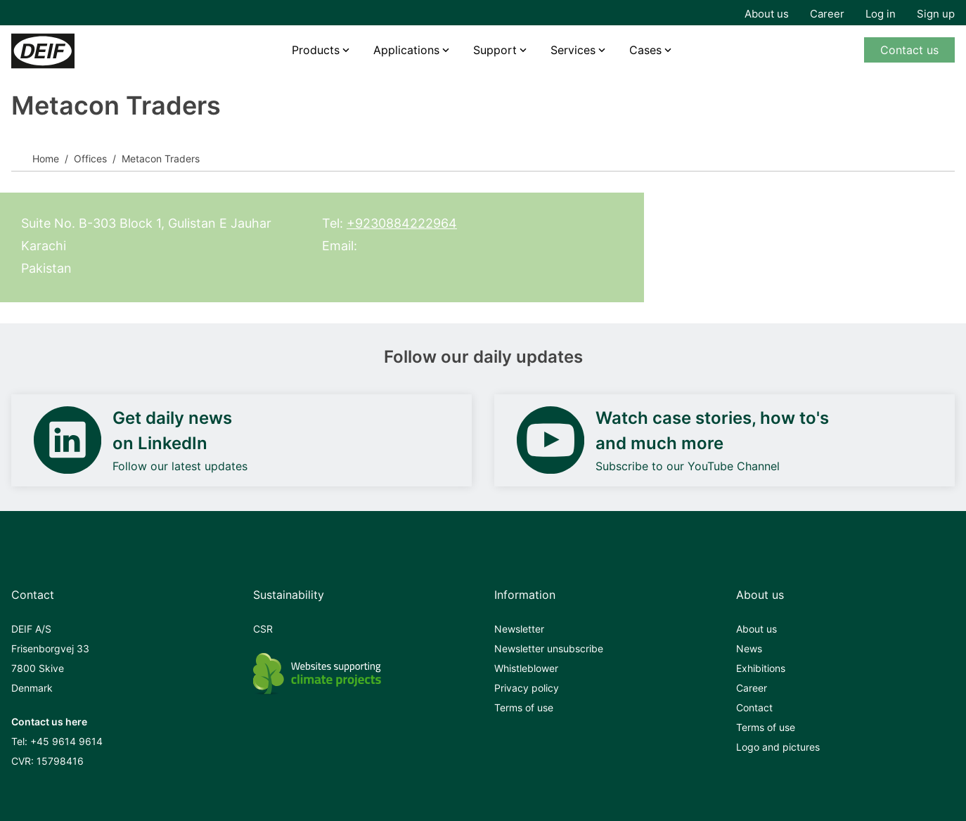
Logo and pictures (778, 747)
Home (45, 158)
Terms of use (523, 707)
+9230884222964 (402, 223)
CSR (263, 629)
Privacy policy (526, 688)
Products (316, 50)
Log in (880, 13)
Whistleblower (526, 668)
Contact (754, 707)
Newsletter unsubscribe (548, 648)
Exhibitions (760, 668)
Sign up (936, 13)
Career (827, 13)
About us (767, 13)
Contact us (909, 50)
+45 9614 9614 (66, 741)
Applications (406, 50)
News (749, 648)
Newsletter (519, 629)
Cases (645, 50)
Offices (90, 158)
